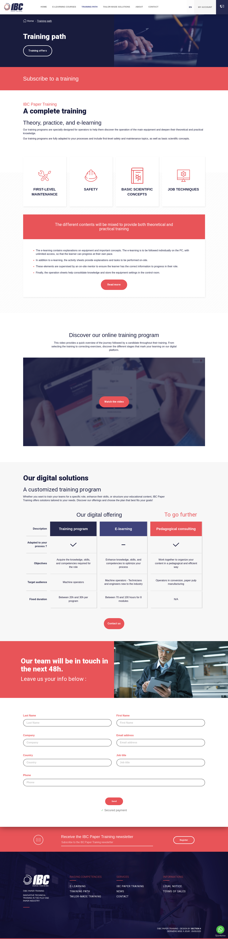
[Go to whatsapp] (220, 930)
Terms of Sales (174, 891)
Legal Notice (172, 886)
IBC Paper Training (130, 886)
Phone (114, 780)
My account (205, 7)
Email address (160, 740)
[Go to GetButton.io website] (220, 936)
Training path (44, 21)
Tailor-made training (85, 896)
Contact (153, 7)
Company (67, 740)
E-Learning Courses (64, 7)
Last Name (67, 720)
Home (30, 21)
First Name (160, 720)
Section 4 (196, 929)
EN (190, 7)
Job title (160, 760)
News (120, 891)
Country (67, 760)
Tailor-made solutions (116, 7)
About (139, 7)
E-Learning (78, 886)
